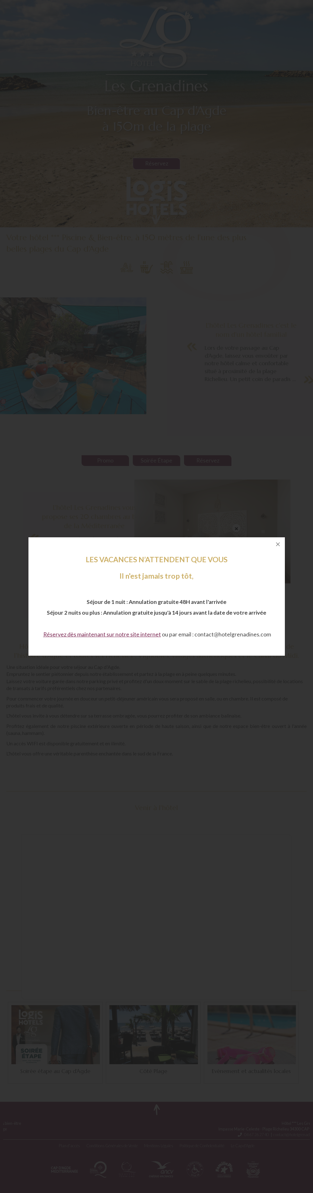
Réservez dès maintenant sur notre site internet (102, 634)
